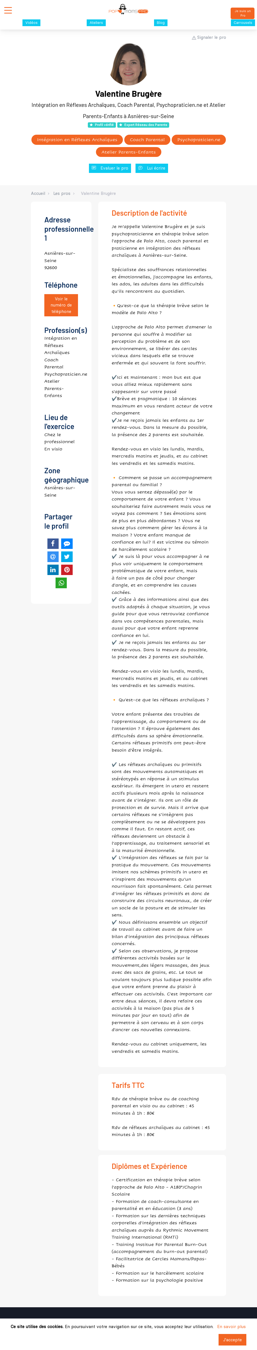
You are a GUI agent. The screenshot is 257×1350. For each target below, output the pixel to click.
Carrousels (243, 22)
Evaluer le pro (110, 168)
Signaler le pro (209, 37)
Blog (161, 22)
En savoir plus (231, 1326)
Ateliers (96, 22)
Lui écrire (151, 168)
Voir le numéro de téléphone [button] (61, 305)
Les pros (61, 193)
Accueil (38, 193)
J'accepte (232, 1339)
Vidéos (31, 22)
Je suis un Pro (243, 13)
